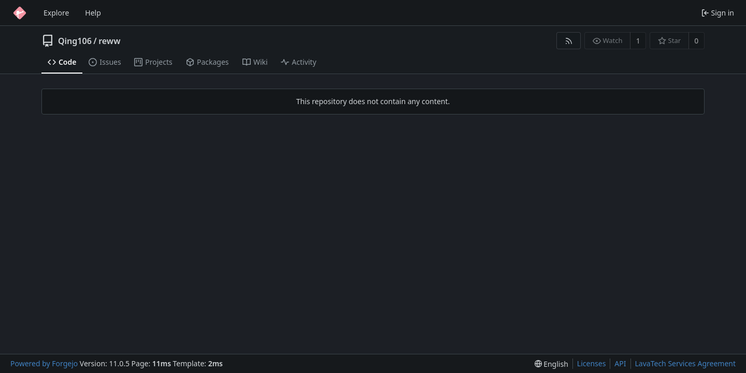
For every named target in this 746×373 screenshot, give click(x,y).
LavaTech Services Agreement (685, 363)
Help (93, 13)
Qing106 (75, 41)
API (620, 363)
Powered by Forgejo (44, 363)
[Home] (19, 13)
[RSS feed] (568, 40)
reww (109, 41)
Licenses (591, 363)
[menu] (551, 364)
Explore (56, 13)
